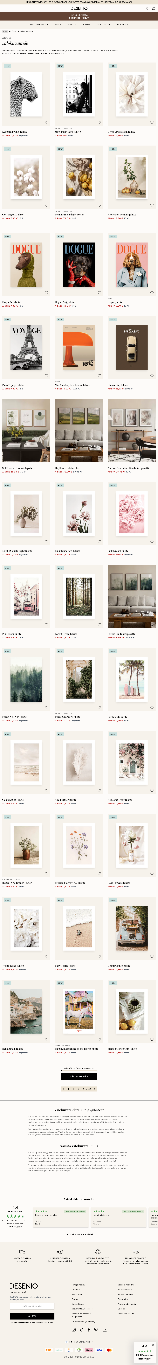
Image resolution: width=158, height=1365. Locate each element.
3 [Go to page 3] (78, 1089)
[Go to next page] (94, 1088)
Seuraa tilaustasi (126, 1294)
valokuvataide (26, 31)
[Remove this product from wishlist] (46, 122)
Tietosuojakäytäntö (21, 1322)
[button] (145, 1352)
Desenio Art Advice (127, 1285)
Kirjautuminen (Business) (83, 1321)
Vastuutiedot (78, 1294)
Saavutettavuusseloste (83, 1309)
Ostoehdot (123, 1299)
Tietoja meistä (78, 1285)
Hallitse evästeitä (126, 1314)
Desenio (87, 1357)
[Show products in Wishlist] (148, 8)
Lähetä (32, 1316)
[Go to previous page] (63, 1088)
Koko (86, 24)
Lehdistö (76, 1289)
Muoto (72, 24)
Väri (58, 24)
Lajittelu (122, 24)
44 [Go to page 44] (89, 1089)
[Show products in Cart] (154, 8)
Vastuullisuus (78, 1304)
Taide (14, 31)
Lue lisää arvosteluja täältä (79, 1234)
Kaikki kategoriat (39, 24)
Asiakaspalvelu (125, 1289)
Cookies (121, 1309)
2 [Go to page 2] (73, 1089)
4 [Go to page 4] (83, 1089)
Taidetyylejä (103, 24)
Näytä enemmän (79, 1076)
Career (75, 1299)
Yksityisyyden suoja (127, 1304)
